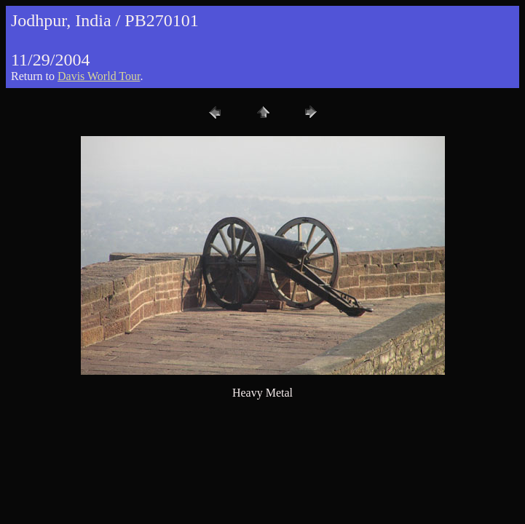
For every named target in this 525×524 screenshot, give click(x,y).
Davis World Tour (99, 76)
